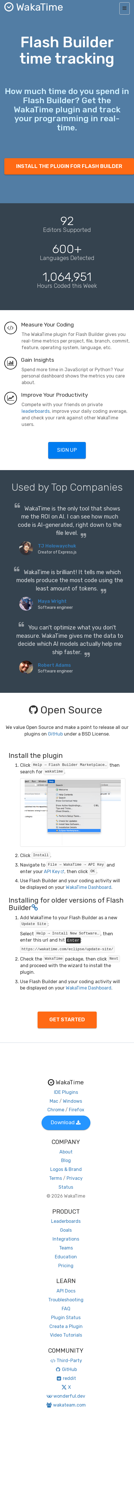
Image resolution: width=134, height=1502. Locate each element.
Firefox (76, 1109)
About (66, 1152)
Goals (66, 1230)
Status (66, 1187)
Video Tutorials (66, 1335)
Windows (72, 1101)
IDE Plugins (66, 1092)
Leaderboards (66, 1221)
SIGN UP (67, 450)
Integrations (66, 1239)
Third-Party (66, 1360)
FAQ (66, 1308)
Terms (55, 1178)
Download (66, 1122)
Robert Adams (54, 665)
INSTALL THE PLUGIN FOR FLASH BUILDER (69, 166)
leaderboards (36, 411)
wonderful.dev (65, 1396)
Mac (54, 1101)
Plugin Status (66, 1317)
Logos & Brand (66, 1169)
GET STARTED (67, 1019)
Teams (66, 1248)
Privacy (75, 1178)
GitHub (55, 734)
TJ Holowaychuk (57, 546)
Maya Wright (52, 601)
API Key (54, 871)
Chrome (55, 1109)
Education (66, 1257)
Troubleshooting (65, 1299)
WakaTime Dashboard (88, 887)
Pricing (65, 1265)
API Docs (66, 1291)
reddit (66, 1378)
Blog (66, 1160)
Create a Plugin (66, 1326)
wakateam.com (66, 1405)
